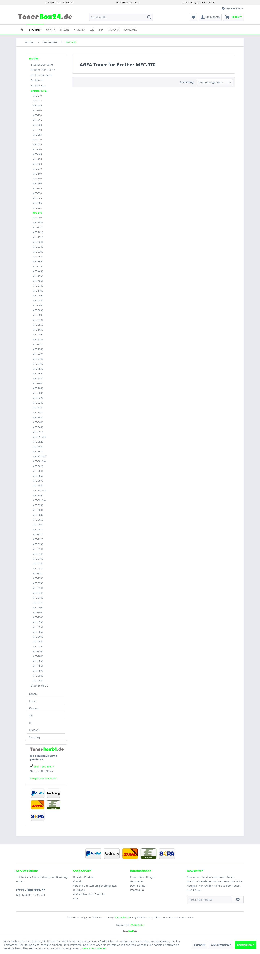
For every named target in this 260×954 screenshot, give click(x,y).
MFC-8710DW (40, 456)
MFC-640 (37, 168)
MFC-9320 (38, 568)
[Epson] (64, 29)
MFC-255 (37, 120)
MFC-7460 (38, 363)
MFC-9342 (38, 592)
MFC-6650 (38, 329)
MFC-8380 (38, 412)
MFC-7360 (38, 349)
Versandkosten (122, 917)
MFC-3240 (38, 242)
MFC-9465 (38, 612)
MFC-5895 (38, 315)
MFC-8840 (38, 471)
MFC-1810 (38, 232)
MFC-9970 (38, 680)
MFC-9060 (38, 524)
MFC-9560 (38, 627)
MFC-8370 (38, 407)
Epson (32, 701)
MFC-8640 (38, 446)
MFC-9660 (38, 636)
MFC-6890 (38, 334)
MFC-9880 (38, 675)
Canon (33, 694)
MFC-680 (37, 178)
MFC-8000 (38, 393)
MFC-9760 (38, 651)
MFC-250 (37, 115)
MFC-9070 (38, 529)
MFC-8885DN (39, 490)
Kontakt (77, 881)
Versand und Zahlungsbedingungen (95, 885)
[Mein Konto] (210, 17)
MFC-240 (37, 110)
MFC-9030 (38, 514)
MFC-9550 (38, 622)
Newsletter (136, 881)
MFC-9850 (38, 661)
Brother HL (37, 80)
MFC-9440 (38, 597)
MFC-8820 (38, 466)
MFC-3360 (38, 251)
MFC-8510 (38, 432)
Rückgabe (79, 890)
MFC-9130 (38, 544)
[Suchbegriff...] (121, 17)
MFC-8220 (38, 397)
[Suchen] (149, 17)
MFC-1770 (38, 227)
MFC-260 (37, 125)
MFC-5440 (38, 285)
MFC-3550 (38, 256)
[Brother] (35, 29)
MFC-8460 (38, 427)
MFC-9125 (38, 539)
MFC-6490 (38, 319)
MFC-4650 (38, 280)
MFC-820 (37, 193)
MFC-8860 (38, 475)
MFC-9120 (38, 534)
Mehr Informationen (94, 948)
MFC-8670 (38, 451)
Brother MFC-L (39, 685)
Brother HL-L (38, 85)
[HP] (101, 29)
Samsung (34, 737)
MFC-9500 (38, 617)
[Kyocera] (79, 29)
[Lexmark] (113, 29)
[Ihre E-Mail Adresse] (209, 899)
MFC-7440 (38, 358)
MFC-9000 (38, 510)
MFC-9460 (38, 607)
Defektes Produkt (83, 877)
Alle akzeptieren (221, 945)
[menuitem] (121, 17)
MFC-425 (37, 144)
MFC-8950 (38, 505)
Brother (34, 58)
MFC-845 (37, 198)
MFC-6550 (38, 324)
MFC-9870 (38, 670)
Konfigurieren (245, 945)
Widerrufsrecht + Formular (89, 894)
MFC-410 (37, 139)
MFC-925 (37, 207)
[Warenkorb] (233, 17)
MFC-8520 (38, 441)
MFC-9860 (38, 666)
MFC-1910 (38, 237)
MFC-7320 (38, 344)
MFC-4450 (38, 271)
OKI (31, 715)
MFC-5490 (38, 295)
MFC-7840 (38, 383)
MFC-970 (37, 212)
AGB (75, 898)
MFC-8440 (38, 422)
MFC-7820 (38, 378)
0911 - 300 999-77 (30, 890)
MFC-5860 (38, 305)
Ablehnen (199, 945)
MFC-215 (37, 100)
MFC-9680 (38, 641)
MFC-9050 (38, 519)
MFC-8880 (38, 485)
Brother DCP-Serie (42, 64)
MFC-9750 (38, 646)
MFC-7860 (38, 388)
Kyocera (34, 708)
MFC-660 (37, 173)
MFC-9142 (38, 553)
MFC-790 (37, 183)
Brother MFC (39, 90)
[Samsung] (130, 29)
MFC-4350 (38, 266)
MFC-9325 (38, 573)
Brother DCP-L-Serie (43, 69)
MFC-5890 (38, 310)
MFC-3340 (38, 246)
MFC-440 (37, 149)
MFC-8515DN (39, 436)
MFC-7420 (38, 354)
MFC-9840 (38, 656)
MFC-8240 (38, 402)
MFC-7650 (38, 373)
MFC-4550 (38, 276)
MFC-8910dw (39, 500)
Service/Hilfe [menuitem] (231, 8)
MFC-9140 (38, 549)
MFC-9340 (38, 588)
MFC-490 (37, 159)
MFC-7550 (38, 368)
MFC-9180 (38, 563)
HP (30, 722)
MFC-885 (37, 203)
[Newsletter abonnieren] (238, 899)
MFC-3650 (38, 261)
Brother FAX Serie (41, 75)
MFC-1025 (38, 222)
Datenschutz (137, 885)
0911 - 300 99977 (44, 766)
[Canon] (51, 29)
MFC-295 (37, 134)
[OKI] (92, 29)
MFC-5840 (38, 300)
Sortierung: (187, 82)
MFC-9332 (38, 583)
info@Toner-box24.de (43, 778)
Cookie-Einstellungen (142, 877)
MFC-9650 (38, 631)
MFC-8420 (38, 417)
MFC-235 (37, 105)
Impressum (137, 890)
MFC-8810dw (39, 461)
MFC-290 (37, 129)
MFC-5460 (38, 290)
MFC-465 (37, 154)
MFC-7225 (38, 339)
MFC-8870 (38, 480)
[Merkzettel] (193, 17)
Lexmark (34, 730)
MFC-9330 (38, 578)
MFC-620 (37, 164)
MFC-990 (37, 217)
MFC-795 (37, 188)
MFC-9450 (38, 602)
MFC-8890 (38, 495)
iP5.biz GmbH (137, 925)
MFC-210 (37, 95)
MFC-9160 (38, 558)
